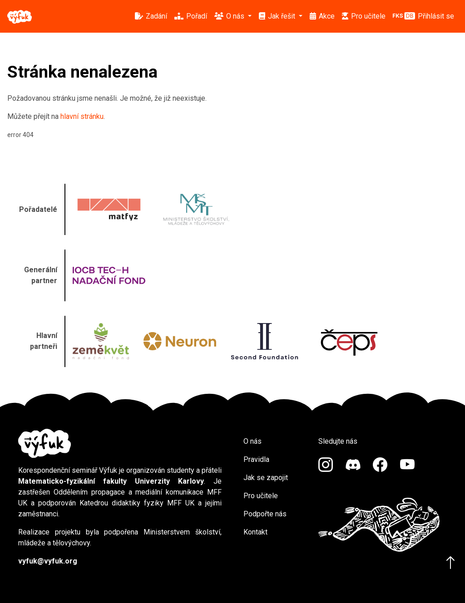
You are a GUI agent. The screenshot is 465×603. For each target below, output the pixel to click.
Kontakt (255, 532)
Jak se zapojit (265, 477)
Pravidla (256, 459)
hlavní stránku (82, 116)
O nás (252, 441)
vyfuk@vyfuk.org (47, 561)
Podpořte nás (265, 514)
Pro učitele (260, 495)
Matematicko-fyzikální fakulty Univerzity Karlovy (111, 481)
